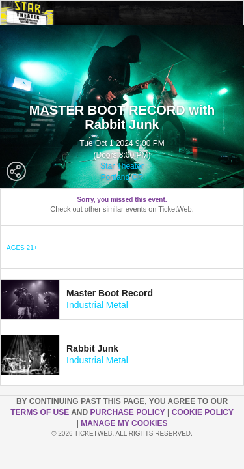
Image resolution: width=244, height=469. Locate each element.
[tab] (122, 299)
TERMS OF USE (40, 412)
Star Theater (121, 166)
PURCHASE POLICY (128, 412)
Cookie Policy (203, 412)
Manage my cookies (124, 423)
